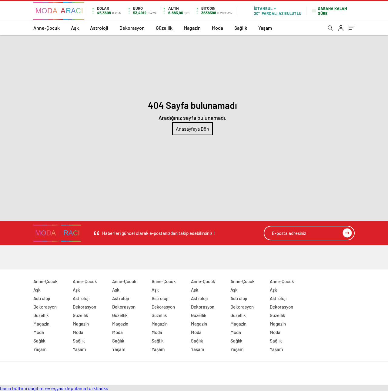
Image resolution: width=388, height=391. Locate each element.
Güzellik (164, 28)
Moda (217, 28)
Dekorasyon (132, 28)
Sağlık (240, 28)
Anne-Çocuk (46, 28)
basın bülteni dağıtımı (22, 388)
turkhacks (97, 388)
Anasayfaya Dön (192, 129)
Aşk (75, 28)
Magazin (192, 28)
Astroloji (99, 28)
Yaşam (265, 28)
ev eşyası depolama (65, 388)
